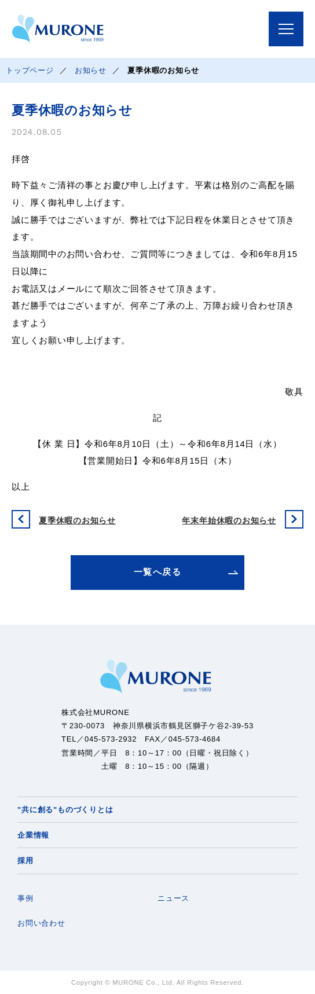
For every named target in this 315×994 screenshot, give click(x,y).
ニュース (173, 898)
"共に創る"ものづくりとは (65, 809)
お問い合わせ (41, 923)
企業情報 (33, 835)
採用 (25, 860)
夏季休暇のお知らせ (77, 520)
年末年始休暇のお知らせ (229, 520)
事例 (25, 898)
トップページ (30, 70)
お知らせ (91, 70)
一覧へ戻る (157, 572)
